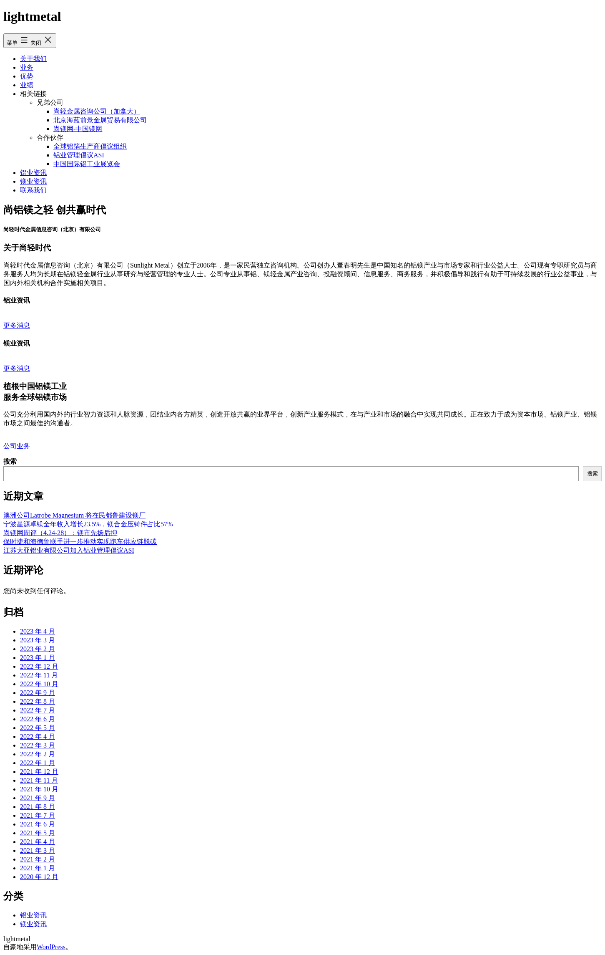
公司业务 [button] (16, 446)
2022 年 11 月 (39, 675)
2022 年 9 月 (37, 692)
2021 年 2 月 (37, 859)
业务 (26, 67)
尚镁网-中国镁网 (77, 128)
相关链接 (33, 93)
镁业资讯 (33, 181)
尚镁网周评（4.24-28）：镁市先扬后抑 (60, 532)
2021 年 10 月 (39, 789)
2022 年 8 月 (37, 701)
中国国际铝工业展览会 (86, 163)
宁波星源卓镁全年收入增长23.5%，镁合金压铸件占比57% (88, 524)
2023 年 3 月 (37, 640)
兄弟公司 (50, 102)
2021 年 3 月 (37, 850)
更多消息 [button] (16, 325)
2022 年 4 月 (37, 736)
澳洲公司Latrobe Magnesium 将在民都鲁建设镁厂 (74, 515)
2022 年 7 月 (37, 710)
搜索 (10, 461)
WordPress (51, 946)
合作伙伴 (50, 137)
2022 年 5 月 (37, 727)
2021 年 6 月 (37, 824)
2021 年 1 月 (37, 868)
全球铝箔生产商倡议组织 (90, 146)
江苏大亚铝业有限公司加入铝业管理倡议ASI (68, 550)
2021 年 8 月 (37, 806)
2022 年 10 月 (39, 683)
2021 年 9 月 (37, 797)
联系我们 (33, 190)
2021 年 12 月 (39, 771)
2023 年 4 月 (37, 631)
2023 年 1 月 (37, 657)
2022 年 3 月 (37, 745)
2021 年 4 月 (37, 841)
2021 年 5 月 (37, 832)
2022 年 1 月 (37, 762)
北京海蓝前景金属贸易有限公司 (100, 120)
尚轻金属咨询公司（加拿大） (96, 111)
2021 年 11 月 (39, 780)
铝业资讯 (33, 172)
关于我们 (33, 58)
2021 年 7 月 (37, 815)
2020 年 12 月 (39, 876)
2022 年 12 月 (39, 666)
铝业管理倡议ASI (78, 155)
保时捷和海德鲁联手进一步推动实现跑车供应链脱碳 (80, 541)
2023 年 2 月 (37, 648)
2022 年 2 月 (37, 754)
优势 (26, 76)
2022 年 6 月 (37, 719)
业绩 (26, 84)
